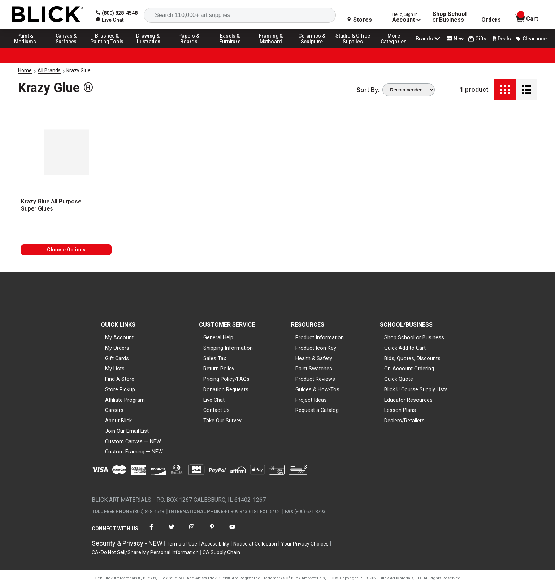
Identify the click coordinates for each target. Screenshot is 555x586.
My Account (119, 337)
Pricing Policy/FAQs (226, 379)
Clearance (531, 39)
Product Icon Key (315, 348)
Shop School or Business (414, 337)
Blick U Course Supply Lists (416, 389)
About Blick (118, 420)
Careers (114, 410)
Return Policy (218, 368)
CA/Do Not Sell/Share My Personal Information (145, 552)
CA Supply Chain (221, 552)
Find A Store (119, 379)
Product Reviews (315, 379)
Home (25, 70)
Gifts (477, 39)
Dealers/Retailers (404, 420)
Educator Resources (408, 400)
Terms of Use (181, 544)
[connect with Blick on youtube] (232, 531)
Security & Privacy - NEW (127, 543)
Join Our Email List (127, 431)
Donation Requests (225, 389)
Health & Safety (313, 358)
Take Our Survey (222, 420)
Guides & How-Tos (317, 389)
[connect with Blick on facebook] (151, 531)
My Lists (115, 368)
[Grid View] (505, 89)
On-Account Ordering (409, 368)
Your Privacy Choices (305, 544)
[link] (110, 20)
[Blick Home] (48, 14)
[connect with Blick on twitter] (171, 531)
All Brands (49, 70)
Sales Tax (214, 358)
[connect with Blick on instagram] (192, 531)
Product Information (319, 337)
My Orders (117, 348)
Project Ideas (311, 400)
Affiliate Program (125, 400)
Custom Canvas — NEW (133, 441)
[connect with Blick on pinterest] (212, 531)
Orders (491, 20)
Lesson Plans (400, 410)
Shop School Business (450, 17)
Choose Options (66, 250)
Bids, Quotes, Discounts (412, 358)
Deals (501, 38)
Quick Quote (398, 379)
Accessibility (215, 544)
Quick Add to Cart (405, 348)
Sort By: (368, 90)
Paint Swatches (313, 368)
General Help (218, 337)
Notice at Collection (255, 544)
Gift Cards (117, 358)
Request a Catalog (317, 410)
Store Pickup (120, 389)
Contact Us (216, 410)
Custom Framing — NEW (134, 451)
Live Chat (214, 400)
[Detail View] (526, 89)
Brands (429, 39)
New (455, 39)
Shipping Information (228, 348)
